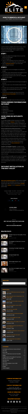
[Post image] (4, 236)
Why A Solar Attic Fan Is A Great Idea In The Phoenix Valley (15, 297)
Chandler (22, 183)
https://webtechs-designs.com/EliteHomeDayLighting (16, 209)
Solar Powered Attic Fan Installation (13, 339)
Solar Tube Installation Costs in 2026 (13, 305)
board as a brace (10, 63)
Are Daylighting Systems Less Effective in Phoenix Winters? (14, 326)
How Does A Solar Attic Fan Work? (13, 334)
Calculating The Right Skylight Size (16, 248)
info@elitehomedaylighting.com (14, 388)
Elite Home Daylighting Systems (8, 180)
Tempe (9, 185)
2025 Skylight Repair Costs (15, 261)
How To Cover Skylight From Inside (13, 317)
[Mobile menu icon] (25, 7)
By (14, 191)
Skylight (9, 191)
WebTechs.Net (14, 412)
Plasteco (13, 122)
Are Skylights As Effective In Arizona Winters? (17, 242)
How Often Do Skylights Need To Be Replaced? (17, 269)
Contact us (17, 185)
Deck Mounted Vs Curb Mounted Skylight (14, 313)
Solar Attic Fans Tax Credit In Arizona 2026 (14, 301)
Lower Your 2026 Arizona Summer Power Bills (15, 292)
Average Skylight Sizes (14, 255)
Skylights (19, 194)
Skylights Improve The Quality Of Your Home (17, 235)
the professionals (16, 142)
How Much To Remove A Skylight (12, 194)
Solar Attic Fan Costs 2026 (11, 309)
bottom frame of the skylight (9, 94)
